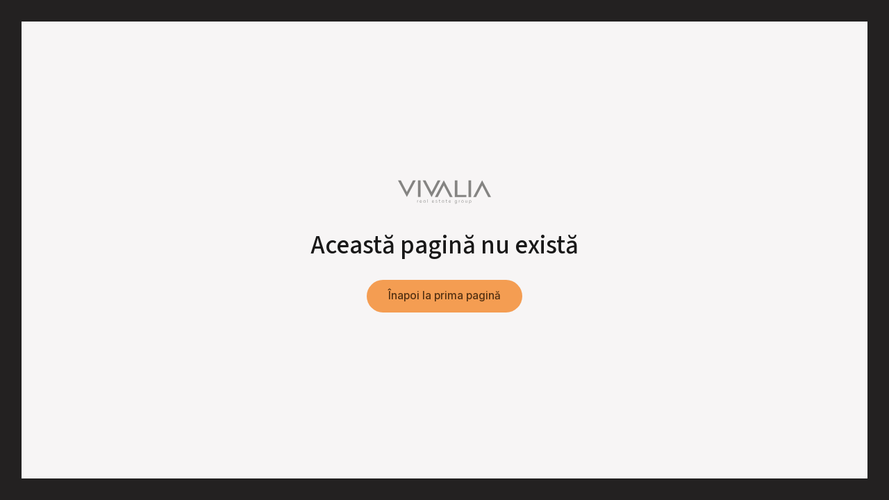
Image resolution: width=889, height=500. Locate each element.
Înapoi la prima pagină (444, 295)
